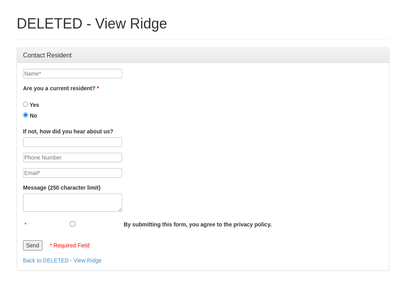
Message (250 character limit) (61, 187)
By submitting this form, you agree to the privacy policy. (198, 224)
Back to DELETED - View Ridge (62, 260)
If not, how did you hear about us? (68, 131)
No (30, 115)
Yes (31, 105)
